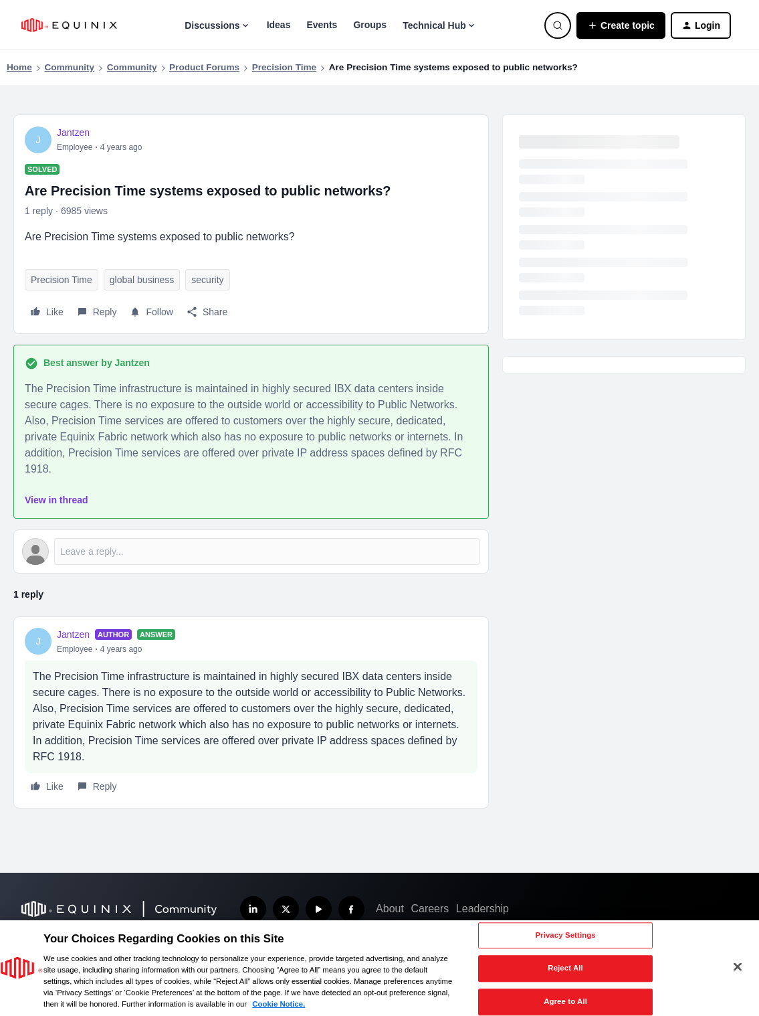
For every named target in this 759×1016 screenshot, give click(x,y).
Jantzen (73, 132)
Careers (430, 908)
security (207, 279)
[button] (620, 25)
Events (321, 24)
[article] (251, 712)
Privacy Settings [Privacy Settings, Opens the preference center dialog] (565, 935)
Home (19, 67)
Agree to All (565, 1001)
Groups (370, 24)
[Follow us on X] (286, 909)
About (390, 908)
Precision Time (284, 67)
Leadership (482, 908)
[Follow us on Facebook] (351, 909)
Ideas (279, 24)
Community (69, 67)
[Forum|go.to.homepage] (69, 25)
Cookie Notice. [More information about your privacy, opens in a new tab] (278, 1004)
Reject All (565, 968)
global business (142, 279)
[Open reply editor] (251, 551)
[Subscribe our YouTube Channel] (319, 909)
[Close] (737, 967)
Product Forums (204, 67)
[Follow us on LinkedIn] (253, 909)
